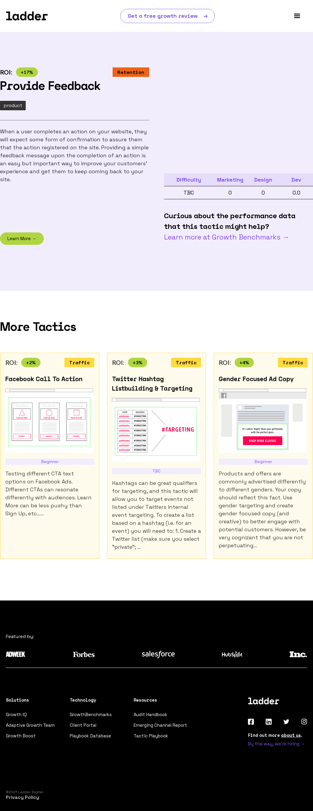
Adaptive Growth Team (30, 725)
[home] (27, 16)
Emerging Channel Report (160, 725)
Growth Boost (21, 736)
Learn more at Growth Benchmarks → (226, 237)
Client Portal (83, 725)
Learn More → (21, 238)
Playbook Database (90, 736)
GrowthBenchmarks (91, 714)
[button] (297, 16)
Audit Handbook (150, 714)
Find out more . (275, 735)
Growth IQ (16, 714)
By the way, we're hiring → (276, 744)
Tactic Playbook (151, 736)
